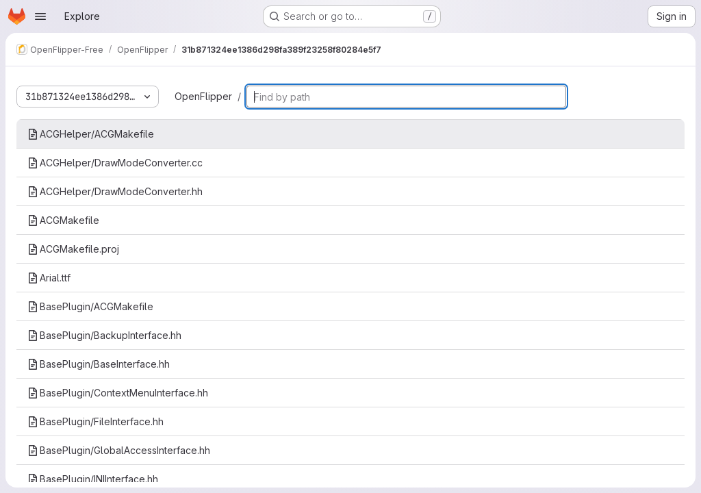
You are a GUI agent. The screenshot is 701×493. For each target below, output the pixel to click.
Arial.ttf (49, 277)
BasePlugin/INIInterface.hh (92, 479)
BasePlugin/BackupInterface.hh (104, 335)
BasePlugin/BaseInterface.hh (98, 364)
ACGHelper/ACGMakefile (90, 134)
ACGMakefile (63, 220)
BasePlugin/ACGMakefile (90, 306)
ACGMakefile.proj (73, 249)
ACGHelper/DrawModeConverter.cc (115, 162)
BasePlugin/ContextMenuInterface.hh (117, 393)
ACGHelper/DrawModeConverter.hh (115, 191)
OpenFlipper (203, 96)
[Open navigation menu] (40, 16)
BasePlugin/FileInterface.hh (95, 421)
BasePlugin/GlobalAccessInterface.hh (118, 450)
